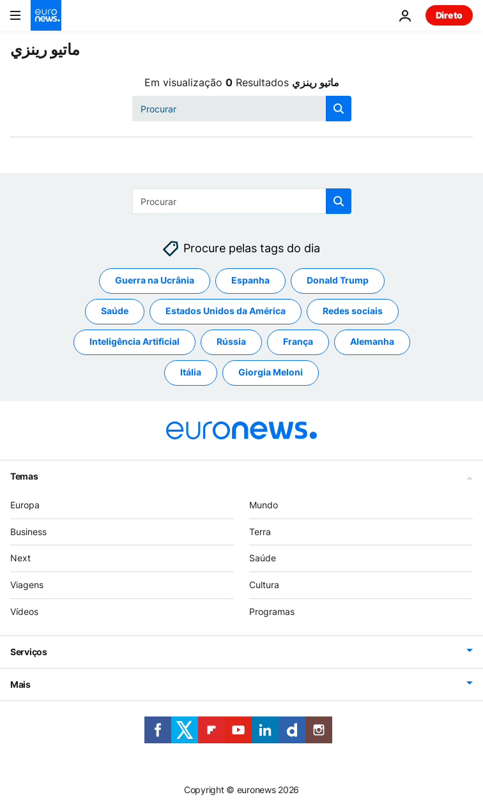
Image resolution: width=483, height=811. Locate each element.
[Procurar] (241, 108)
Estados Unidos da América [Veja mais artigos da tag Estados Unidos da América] (225, 311)
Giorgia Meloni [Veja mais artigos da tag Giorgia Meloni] (270, 372)
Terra (260, 531)
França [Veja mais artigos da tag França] (298, 342)
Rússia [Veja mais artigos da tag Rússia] (231, 342)
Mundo (263, 504)
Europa (25, 504)
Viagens (26, 585)
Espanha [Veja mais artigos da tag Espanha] (250, 280)
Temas (24, 476)
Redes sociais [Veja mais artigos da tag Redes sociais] (353, 311)
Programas (272, 611)
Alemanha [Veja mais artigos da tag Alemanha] (372, 342)
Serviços (28, 651)
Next (20, 558)
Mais (20, 684)
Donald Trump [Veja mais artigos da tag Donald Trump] (338, 280)
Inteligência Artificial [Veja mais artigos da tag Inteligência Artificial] (134, 342)
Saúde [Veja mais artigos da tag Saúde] (114, 311)
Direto (449, 15)
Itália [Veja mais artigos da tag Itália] (190, 372)
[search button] (338, 108)
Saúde (262, 558)
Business (28, 531)
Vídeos (24, 611)
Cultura (264, 585)
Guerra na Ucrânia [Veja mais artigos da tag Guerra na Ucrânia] (154, 280)
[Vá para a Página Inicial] (46, 15)
